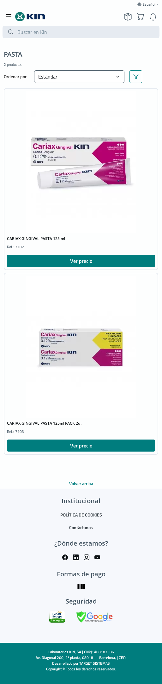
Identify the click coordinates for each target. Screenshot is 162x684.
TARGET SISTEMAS (94, 663)
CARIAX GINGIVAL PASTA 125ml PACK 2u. (44, 423)
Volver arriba (81, 483)
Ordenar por (15, 76)
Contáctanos (81, 527)
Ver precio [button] (81, 261)
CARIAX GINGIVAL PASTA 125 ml (36, 238)
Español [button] (146, 4)
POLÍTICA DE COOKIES (81, 514)
